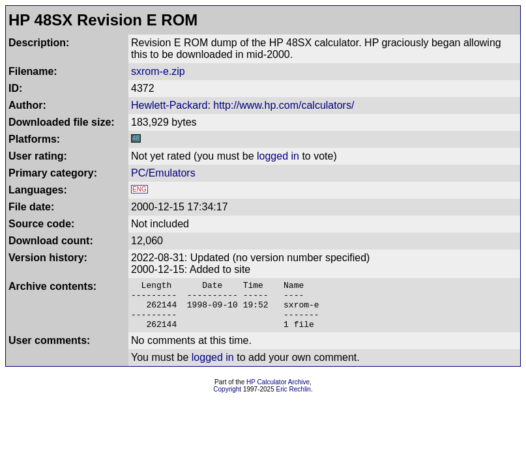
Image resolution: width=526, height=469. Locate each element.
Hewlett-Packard (169, 105)
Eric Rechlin (293, 399)
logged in (278, 156)
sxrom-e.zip (158, 71)
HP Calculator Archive (278, 391)
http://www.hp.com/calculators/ (283, 105)
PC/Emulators (163, 172)
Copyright (227, 399)
